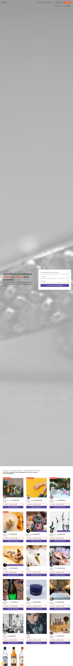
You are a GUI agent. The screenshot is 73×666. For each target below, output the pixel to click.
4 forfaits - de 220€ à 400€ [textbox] (34, 640)
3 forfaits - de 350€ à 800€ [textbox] (34, 572)
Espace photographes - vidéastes (44, 2)
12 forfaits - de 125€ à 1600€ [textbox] (57, 538)
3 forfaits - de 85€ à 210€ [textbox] (10, 572)
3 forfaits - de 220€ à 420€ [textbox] (57, 572)
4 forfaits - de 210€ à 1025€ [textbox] (10, 606)
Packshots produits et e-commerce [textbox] (50, 272)
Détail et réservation (13, 507)
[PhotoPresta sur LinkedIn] (69, 6)
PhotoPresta (6, 470)
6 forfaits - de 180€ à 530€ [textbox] (10, 640)
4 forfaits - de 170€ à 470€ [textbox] (57, 606)
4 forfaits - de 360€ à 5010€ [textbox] (11, 538)
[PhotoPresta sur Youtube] (67, 6)
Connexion (58, 2)
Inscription (67, 2)
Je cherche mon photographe (54, 285)
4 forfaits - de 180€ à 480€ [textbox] (10, 504)
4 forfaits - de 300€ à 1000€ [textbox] (34, 538)
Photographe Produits (16, 470)
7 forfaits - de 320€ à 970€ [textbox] (34, 504)
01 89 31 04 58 (58, 6)
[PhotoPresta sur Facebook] (64, 6)
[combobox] (54, 272)
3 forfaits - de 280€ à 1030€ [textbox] (34, 606)
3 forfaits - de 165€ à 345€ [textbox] (57, 640)
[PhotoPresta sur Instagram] (65, 6)
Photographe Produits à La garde (32, 470)
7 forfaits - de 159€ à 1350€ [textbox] (57, 504)
